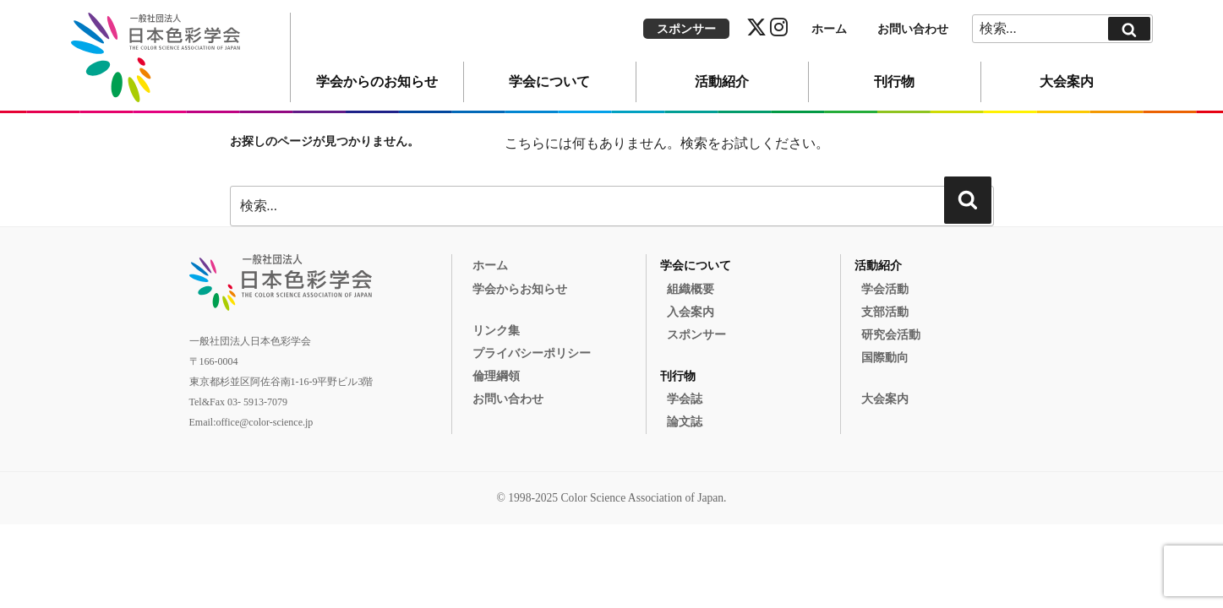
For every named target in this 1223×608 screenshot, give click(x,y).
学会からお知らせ (519, 289)
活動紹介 (722, 81)
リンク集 (496, 330)
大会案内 (1067, 81)
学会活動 (885, 289)
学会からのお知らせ (377, 81)
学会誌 (684, 399)
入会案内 (690, 312)
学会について (549, 81)
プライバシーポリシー (531, 353)
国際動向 (885, 357)
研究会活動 (890, 334)
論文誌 (684, 421)
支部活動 (885, 312)
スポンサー (686, 29)
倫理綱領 (496, 376)
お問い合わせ (912, 29)
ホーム (829, 29)
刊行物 (894, 81)
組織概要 (690, 289)
